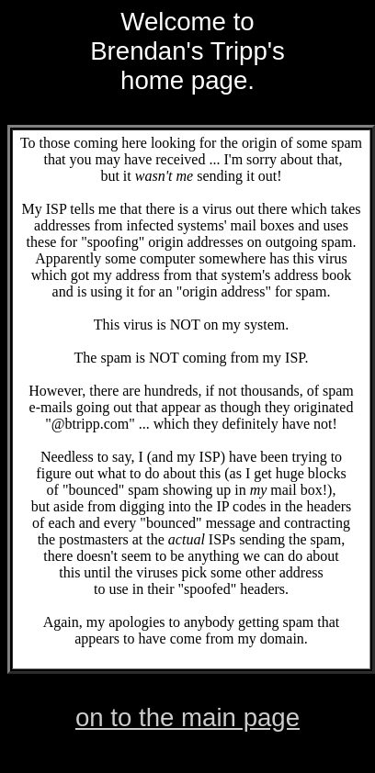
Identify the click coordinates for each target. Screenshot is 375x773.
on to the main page (187, 717)
